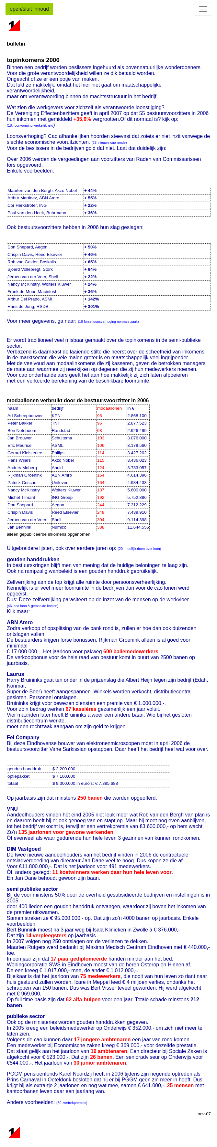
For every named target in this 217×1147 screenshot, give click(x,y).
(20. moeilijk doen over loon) (139, 549)
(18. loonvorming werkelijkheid (30, 125)
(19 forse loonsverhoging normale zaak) (108, 321)
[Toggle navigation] (203, 9)
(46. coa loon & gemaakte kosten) (32, 606)
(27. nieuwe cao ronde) (109, 142)
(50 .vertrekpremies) (71, 1103)
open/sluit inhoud (29, 9)
